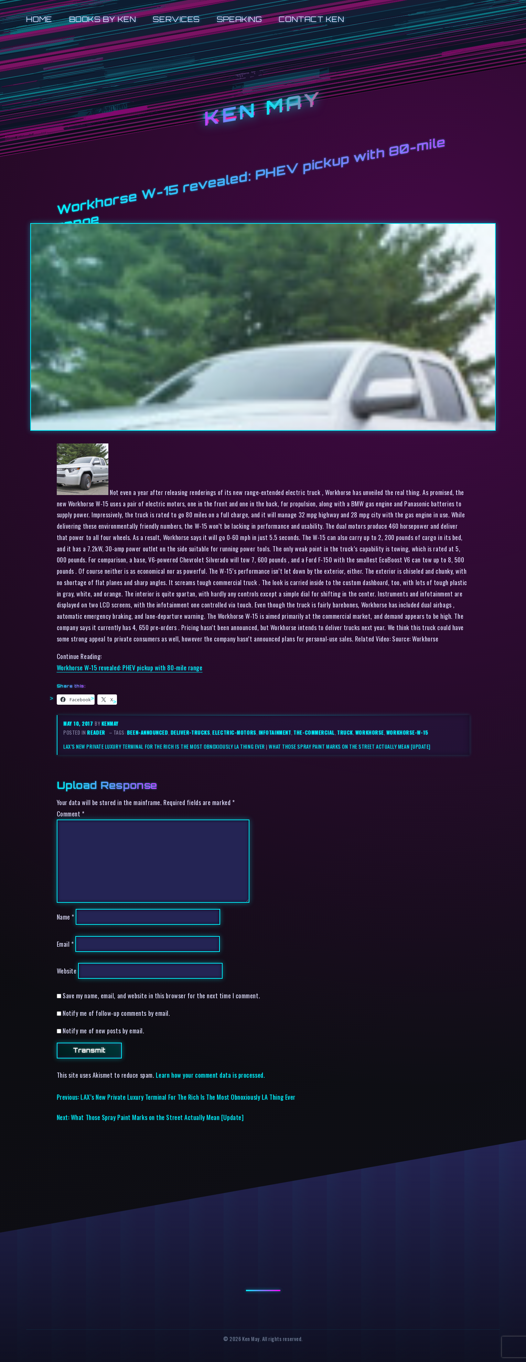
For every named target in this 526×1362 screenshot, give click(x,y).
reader (96, 732)
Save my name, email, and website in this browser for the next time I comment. (161, 995)
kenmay (110, 723)
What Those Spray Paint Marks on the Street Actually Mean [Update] (349, 746)
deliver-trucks (190, 732)
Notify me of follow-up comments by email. (116, 1013)
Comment (71, 813)
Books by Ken (102, 19)
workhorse (369, 732)
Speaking (239, 19)
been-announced (147, 732)
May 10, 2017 (79, 723)
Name (65, 916)
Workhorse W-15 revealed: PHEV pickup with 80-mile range (130, 667)
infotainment (275, 732)
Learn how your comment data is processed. (210, 1074)
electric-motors (234, 732)
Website (67, 970)
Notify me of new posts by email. (103, 1030)
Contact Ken (311, 19)
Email (65, 943)
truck (345, 732)
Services (176, 19)
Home (39, 19)
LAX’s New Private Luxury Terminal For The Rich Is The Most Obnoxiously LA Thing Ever (164, 746)
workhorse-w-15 (407, 732)
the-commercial (314, 732)
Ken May (263, 108)
